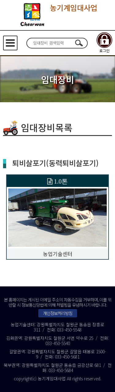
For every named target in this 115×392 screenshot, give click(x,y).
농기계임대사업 (57, 14)
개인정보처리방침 (57, 313)
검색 (79, 43)
